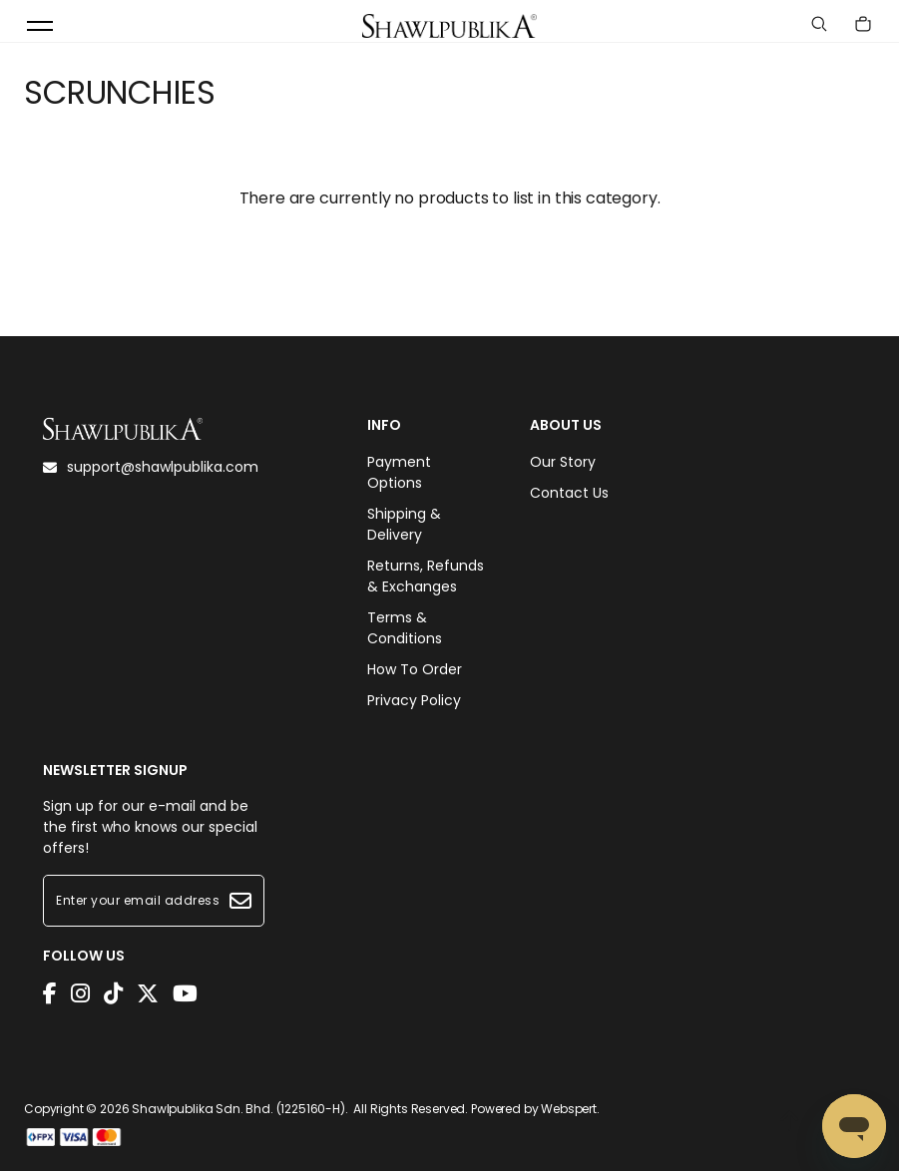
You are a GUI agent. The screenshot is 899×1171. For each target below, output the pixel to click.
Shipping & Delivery (404, 524)
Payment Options (399, 472)
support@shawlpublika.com (150, 467)
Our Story (563, 462)
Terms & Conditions (404, 627)
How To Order (414, 669)
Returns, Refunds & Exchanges (425, 576)
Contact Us (569, 493)
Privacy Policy (414, 700)
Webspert (569, 1108)
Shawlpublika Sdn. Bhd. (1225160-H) (238, 1108)
